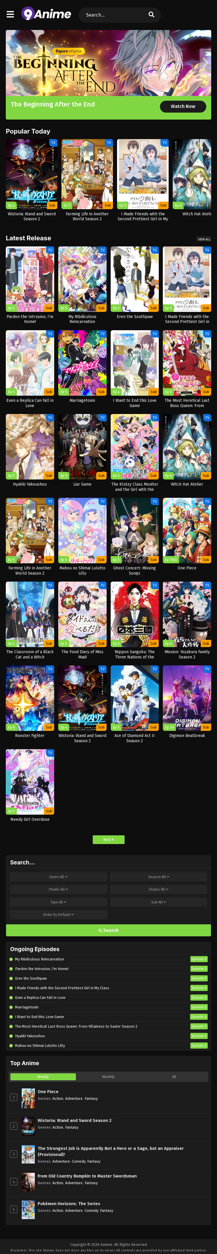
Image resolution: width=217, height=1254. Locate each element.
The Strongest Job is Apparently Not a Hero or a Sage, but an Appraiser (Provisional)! (111, 1151)
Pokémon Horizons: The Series (69, 1203)
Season (158, 877)
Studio (58, 889)
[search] (151, 15)
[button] (190, 35)
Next (108, 839)
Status (158, 889)
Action (57, 1098)
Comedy (78, 1161)
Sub (158, 902)
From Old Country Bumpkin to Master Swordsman (87, 1176)
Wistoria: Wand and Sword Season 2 (75, 1120)
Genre (58, 877)
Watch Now (183, 106)
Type (58, 902)
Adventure (74, 1098)
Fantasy (91, 1098)
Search (109, 930)
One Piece (48, 1091)
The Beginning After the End (53, 104)
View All (204, 239)
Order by (58, 914)
